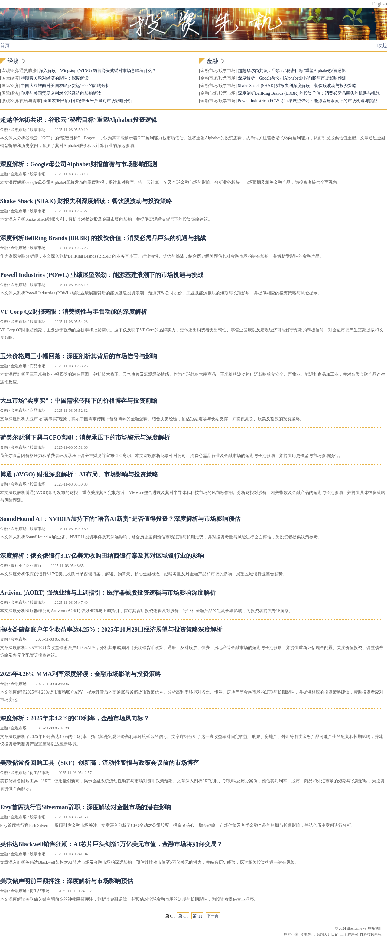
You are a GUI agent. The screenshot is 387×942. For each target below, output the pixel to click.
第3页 (198, 916)
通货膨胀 (28, 70)
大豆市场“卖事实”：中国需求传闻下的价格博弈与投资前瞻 (78, 400)
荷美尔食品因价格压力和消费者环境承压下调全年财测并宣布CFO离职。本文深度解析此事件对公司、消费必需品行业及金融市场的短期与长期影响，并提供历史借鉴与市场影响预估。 (171, 455)
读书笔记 (307, 934)
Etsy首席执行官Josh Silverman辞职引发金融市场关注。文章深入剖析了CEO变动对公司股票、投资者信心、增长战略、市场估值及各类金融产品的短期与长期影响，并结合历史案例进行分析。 (177, 825)
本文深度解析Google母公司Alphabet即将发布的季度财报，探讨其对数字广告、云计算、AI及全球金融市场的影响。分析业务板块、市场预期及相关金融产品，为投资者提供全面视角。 (170, 182)
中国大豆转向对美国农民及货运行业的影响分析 (65, 85)
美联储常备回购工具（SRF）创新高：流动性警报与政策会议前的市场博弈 (99, 762)
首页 (5, 45)
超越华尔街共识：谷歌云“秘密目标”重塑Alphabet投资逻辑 (292, 70)
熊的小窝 (291, 934)
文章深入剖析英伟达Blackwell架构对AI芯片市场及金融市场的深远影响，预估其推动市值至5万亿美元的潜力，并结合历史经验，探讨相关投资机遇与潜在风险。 (149, 862)
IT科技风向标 (371, 934)
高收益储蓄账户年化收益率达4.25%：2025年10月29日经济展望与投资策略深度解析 (111, 629)
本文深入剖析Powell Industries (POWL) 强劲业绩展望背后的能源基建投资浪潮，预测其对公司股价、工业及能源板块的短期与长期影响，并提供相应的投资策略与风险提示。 (161, 293)
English (379, 3)
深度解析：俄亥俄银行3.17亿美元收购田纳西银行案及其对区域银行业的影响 (102, 555)
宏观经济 (10, 70)
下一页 (213, 916)
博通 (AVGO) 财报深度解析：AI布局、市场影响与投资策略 (79, 474)
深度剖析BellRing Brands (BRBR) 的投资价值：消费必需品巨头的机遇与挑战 (309, 93)
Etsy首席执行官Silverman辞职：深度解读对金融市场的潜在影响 (85, 807)
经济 (13, 61)
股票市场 (227, 70)
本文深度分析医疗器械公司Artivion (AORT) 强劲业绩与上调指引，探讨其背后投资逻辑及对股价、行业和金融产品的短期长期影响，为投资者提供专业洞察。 (146, 611)
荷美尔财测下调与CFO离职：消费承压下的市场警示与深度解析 (85, 437)
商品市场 (37, 366)
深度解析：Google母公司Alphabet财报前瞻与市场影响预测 (292, 78)
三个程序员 (349, 934)
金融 (212, 61)
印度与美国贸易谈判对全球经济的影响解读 (61, 93)
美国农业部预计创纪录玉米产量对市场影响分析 (87, 101)
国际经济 (10, 78)
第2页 (183, 916)
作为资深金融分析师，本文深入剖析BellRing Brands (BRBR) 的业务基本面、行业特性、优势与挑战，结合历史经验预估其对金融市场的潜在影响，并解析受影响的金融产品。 (162, 256)
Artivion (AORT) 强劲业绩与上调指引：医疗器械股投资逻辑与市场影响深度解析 (108, 592)
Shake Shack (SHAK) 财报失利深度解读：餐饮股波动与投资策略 (297, 85)
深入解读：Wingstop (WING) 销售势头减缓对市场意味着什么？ (97, 70)
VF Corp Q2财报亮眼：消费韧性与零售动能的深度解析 (73, 311)
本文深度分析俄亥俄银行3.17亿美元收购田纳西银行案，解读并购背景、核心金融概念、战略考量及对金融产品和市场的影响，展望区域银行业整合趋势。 (143, 574)
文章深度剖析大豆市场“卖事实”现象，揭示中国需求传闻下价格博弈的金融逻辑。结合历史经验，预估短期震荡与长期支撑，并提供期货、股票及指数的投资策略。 (152, 419)
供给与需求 (30, 101)
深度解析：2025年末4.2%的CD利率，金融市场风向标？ (74, 718)
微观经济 (10, 101)
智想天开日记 (327, 934)
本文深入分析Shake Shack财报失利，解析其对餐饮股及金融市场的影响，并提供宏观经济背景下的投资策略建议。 (106, 219)
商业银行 (33, 565)
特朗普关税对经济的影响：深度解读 (55, 78)
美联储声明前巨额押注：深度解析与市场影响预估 (66, 881)
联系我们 (375, 928)
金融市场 (208, 70)
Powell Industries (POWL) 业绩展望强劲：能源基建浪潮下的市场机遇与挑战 (308, 101)
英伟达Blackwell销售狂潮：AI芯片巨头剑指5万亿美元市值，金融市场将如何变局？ (111, 844)
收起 (382, 45)
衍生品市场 (39, 772)
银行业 (17, 565)
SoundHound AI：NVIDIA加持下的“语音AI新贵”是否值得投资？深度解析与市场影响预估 (120, 518)
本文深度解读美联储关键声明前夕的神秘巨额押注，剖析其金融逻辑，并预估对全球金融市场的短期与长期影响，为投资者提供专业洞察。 (129, 899)
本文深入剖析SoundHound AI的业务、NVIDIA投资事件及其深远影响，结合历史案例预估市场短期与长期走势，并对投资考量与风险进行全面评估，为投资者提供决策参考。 (161, 537)
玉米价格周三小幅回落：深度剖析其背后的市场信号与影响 (78, 356)
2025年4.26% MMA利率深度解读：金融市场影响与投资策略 (80, 674)
